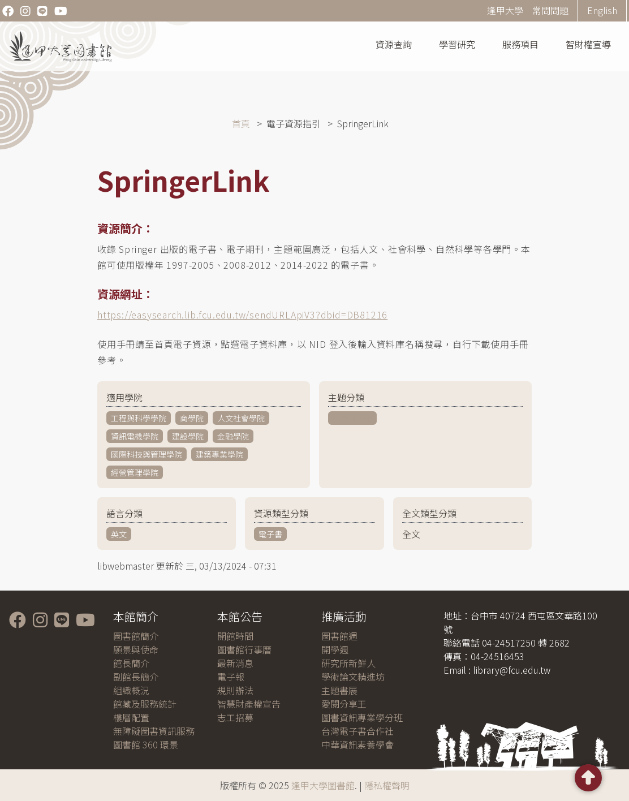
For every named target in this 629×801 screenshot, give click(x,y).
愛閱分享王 (344, 703)
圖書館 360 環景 (145, 744)
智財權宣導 (588, 44)
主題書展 (339, 690)
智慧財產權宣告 (249, 703)
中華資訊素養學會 (357, 744)
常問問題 (550, 10)
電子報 (230, 676)
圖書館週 (339, 636)
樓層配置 (131, 717)
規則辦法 (235, 690)
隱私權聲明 (387, 785)
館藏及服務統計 (144, 703)
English (602, 10)
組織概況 (131, 690)
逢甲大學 (505, 10)
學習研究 (457, 44)
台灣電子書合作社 (357, 731)
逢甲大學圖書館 (323, 785)
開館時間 (235, 636)
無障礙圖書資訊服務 (154, 731)
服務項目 (520, 44)
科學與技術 (352, 418)
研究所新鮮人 (348, 663)
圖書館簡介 (135, 636)
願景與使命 (135, 649)
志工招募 (235, 717)
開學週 (334, 649)
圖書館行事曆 (244, 649)
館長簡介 (131, 663)
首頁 (241, 123)
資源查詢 (394, 44)
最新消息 (235, 663)
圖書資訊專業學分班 (362, 717)
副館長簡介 (135, 676)
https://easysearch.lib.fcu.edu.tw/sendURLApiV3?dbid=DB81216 (242, 314)
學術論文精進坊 (353, 676)
